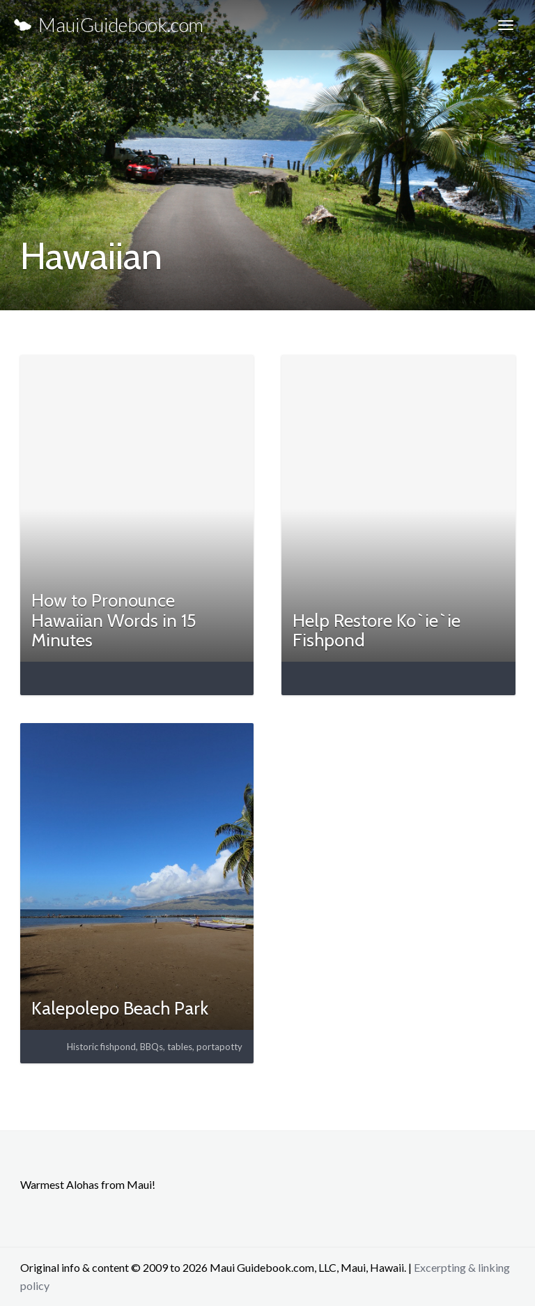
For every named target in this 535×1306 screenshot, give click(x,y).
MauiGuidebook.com (108, 24)
